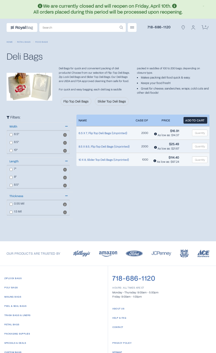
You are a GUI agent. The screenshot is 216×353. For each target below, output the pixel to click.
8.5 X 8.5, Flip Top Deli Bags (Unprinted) (104, 146)
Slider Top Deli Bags (112, 101)
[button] (38, 126)
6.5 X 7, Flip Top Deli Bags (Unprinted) (103, 133)
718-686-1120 (159, 27)
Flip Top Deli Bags (75, 101)
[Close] (203, 5)
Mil (17, 204)
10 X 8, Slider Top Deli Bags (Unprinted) (104, 159)
